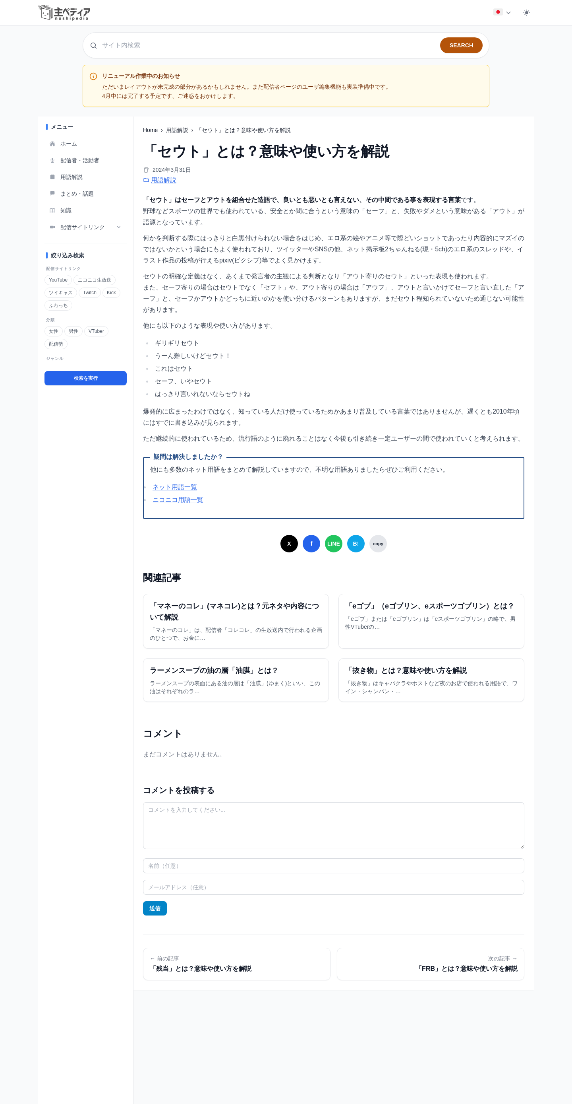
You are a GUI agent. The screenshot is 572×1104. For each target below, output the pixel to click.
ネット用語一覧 (175, 487)
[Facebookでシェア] (311, 543)
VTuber (96, 331)
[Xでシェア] (289, 543)
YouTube (58, 280)
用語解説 (178, 130)
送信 (154, 908)
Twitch (90, 292)
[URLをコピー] (378, 543)
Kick (111, 292)
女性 (53, 331)
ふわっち (58, 305)
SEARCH (461, 45)
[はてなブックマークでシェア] (356, 543)
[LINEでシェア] (333, 543)
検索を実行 (86, 378)
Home (151, 130)
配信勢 (55, 344)
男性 (73, 331)
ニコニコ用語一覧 (178, 499)
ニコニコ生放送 (94, 280)
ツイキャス (60, 292)
